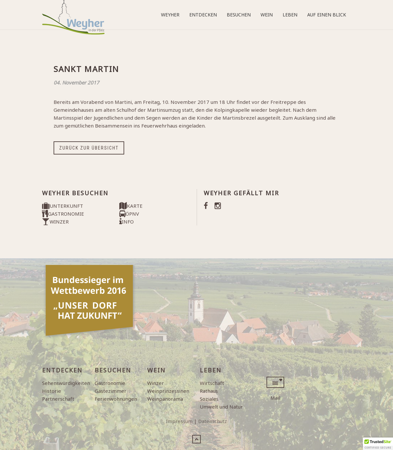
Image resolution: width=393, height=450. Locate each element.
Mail (275, 397)
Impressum (179, 421)
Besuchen (239, 15)
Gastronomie (110, 383)
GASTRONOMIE (63, 213)
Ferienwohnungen (116, 398)
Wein (267, 15)
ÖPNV (129, 213)
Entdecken (203, 15)
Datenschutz (212, 421)
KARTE (131, 205)
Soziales (209, 398)
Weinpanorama (165, 398)
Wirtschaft (212, 383)
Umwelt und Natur (221, 406)
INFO (126, 221)
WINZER (55, 221)
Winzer (155, 383)
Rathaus (209, 391)
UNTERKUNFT (62, 205)
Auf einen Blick (326, 15)
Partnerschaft (58, 398)
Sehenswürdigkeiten (66, 383)
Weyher (170, 15)
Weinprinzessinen (168, 391)
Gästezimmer (111, 391)
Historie (51, 391)
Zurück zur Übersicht (89, 148)
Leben (290, 15)
